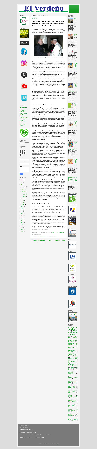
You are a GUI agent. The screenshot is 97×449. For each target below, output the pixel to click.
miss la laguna (71, 405)
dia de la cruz (71, 386)
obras (69, 348)
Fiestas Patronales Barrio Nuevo (72, 359)
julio (23, 200)
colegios (72, 367)
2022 (22, 206)
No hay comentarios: (60, 232)
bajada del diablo (72, 387)
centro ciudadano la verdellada (72, 372)
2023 (22, 184)
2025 (22, 180)
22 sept (24, 192)
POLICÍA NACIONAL (24, 117)
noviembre (24, 187)
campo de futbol (71, 402)
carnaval (70, 395)
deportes (70, 393)
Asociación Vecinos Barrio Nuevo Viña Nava (72, 354)
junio (23, 202)
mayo (23, 204)
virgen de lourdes (72, 365)
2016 (22, 217)
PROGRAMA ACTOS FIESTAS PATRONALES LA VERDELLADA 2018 (72, 179)
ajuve (73, 339)
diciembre (24, 186)
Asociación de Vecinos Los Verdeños (72, 345)
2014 (22, 220)
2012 (22, 224)
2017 (22, 215)
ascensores (70, 415)
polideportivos (70, 414)
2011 (22, 225)
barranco (70, 369)
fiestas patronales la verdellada (72, 332)
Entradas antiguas (60, 240)
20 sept (24, 196)
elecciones (71, 364)
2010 (22, 227)
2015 (22, 218)
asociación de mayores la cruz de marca (72, 377)
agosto (23, 198)
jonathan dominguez (72, 400)
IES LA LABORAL (23, 113)
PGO (69, 411)
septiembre (24, 191)
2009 (22, 229)
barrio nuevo (71, 347)
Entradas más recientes (38, 240)
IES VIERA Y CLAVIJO (22, 115)
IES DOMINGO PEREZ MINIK (23, 111)
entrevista (70, 419)
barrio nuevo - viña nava (49, 236)
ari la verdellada (71, 388)
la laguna (74, 420)
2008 (22, 231)
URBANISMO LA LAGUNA (23, 125)
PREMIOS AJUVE (72, 374)
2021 (22, 208)
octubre (23, 189)
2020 (22, 209)
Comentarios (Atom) (41, 242)
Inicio (50, 240)
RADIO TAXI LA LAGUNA (23, 120)
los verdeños (73, 401)
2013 (22, 222)
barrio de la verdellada (39, 236)
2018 (22, 213)
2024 (22, 182)
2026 (22, 179)
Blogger (57, 443)
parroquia (57, 236)
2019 (22, 211)
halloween (70, 392)
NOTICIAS (34, 18)
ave (73, 411)
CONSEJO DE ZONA (72, 396)
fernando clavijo (71, 404)
